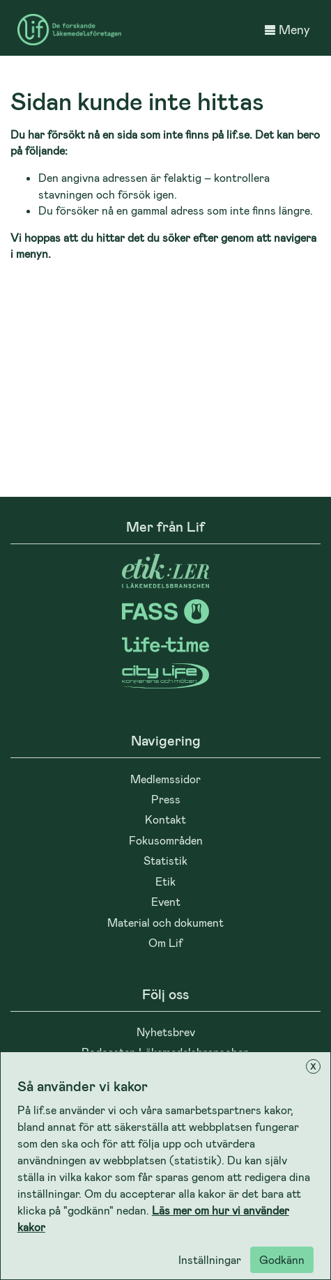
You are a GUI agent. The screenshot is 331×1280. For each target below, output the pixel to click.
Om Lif (165, 942)
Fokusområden (166, 840)
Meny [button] (287, 29)
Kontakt (165, 819)
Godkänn (282, 1259)
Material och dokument (165, 922)
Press (165, 798)
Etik (165, 881)
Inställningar (209, 1259)
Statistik (165, 860)
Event (165, 901)
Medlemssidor (165, 778)
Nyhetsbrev (166, 1031)
